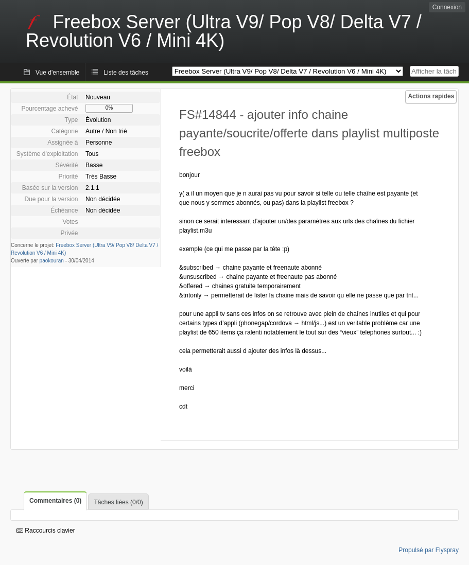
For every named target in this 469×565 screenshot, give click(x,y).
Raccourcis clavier (45, 530)
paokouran (52, 260)
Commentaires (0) (55, 500)
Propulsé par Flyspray (428, 550)
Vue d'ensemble (57, 72)
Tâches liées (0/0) (118, 502)
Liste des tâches (125, 72)
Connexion (447, 7)
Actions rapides (431, 96)
